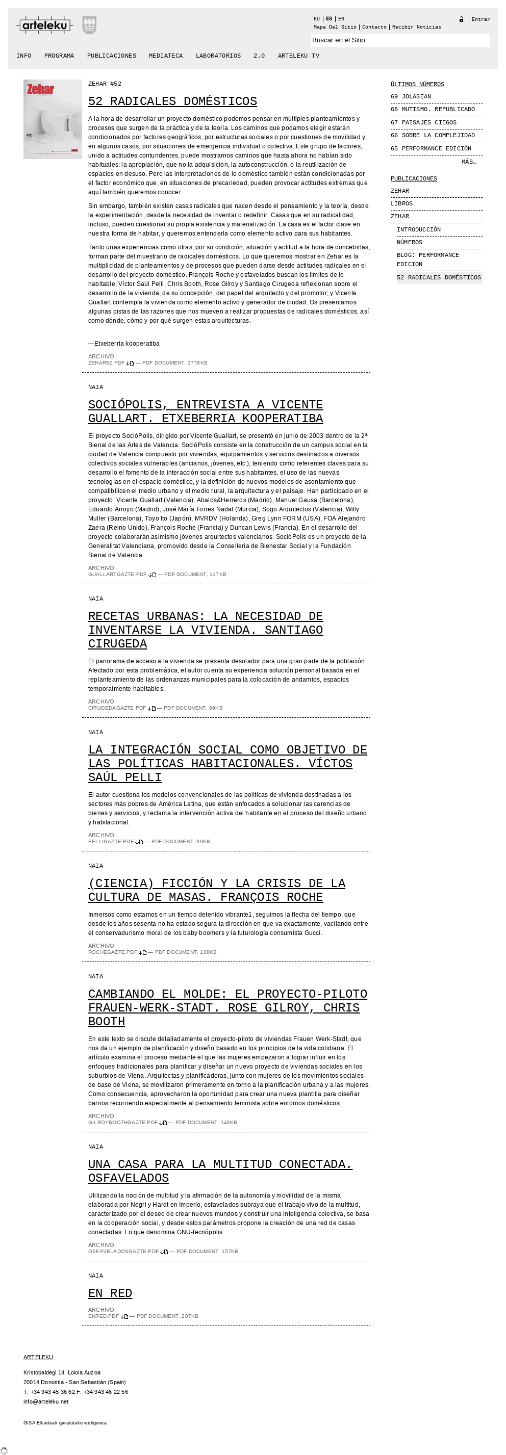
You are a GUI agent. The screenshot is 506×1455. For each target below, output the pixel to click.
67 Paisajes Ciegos (424, 122)
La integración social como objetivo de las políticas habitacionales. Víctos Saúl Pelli (227, 764)
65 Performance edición (431, 148)
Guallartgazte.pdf (123, 574)
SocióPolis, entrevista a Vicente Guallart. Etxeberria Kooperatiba (205, 412)
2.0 (259, 56)
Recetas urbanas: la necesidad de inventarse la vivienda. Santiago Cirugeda (205, 630)
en (341, 19)
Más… (469, 162)
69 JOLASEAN (411, 96)
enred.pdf (109, 1316)
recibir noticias (416, 27)
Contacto (374, 27)
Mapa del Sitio (335, 27)
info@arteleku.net (45, 1401)
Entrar (481, 19)
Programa (59, 56)
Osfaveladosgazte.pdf (128, 1252)
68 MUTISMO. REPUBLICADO (433, 109)
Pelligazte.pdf (116, 842)
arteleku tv (298, 56)
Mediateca (166, 56)
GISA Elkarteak (40, 1423)
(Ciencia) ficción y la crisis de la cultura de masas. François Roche (216, 890)
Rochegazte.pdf (118, 952)
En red (110, 1294)
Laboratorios (218, 56)
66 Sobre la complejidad (433, 135)
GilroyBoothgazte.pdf (128, 1123)
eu (317, 19)
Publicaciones (111, 56)
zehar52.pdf (112, 363)
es (329, 19)
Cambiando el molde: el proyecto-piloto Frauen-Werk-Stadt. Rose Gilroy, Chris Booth (227, 1008)
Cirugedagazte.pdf (122, 708)
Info (24, 56)
